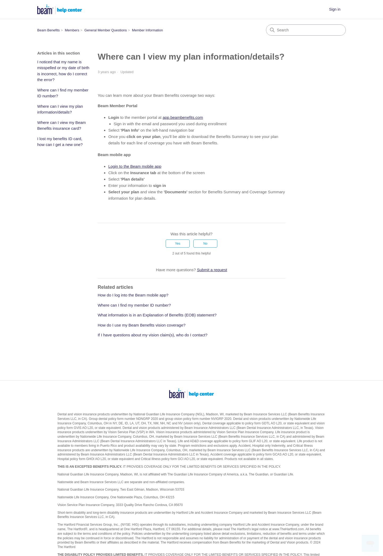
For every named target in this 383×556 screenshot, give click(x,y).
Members (72, 30)
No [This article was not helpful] (205, 243)
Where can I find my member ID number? (63, 93)
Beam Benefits (48, 30)
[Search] (305, 30)
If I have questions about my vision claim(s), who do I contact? (152, 335)
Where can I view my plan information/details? (60, 109)
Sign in (334, 9)
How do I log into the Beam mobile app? (133, 295)
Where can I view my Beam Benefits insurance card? (61, 125)
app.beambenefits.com (183, 117)
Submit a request (212, 269)
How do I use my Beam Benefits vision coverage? (141, 325)
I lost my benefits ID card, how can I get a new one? (60, 141)
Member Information (147, 30)
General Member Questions (105, 30)
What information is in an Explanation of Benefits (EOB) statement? (157, 315)
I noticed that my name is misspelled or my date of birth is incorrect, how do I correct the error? (63, 71)
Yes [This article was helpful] (177, 243)
